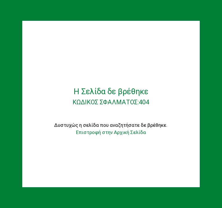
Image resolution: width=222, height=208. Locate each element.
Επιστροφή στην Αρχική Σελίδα (111, 132)
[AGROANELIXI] (111, 50)
